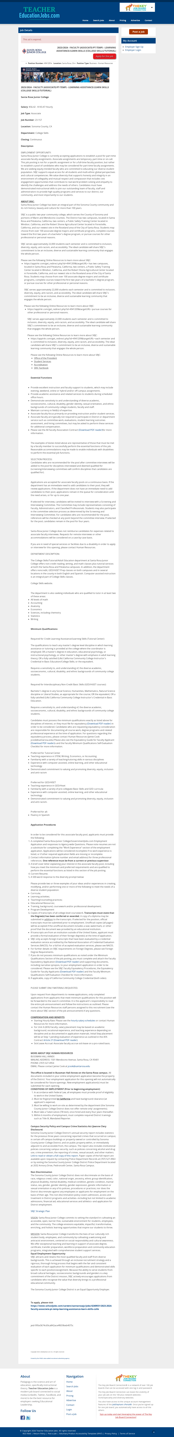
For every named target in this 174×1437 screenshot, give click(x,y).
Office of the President (45, 358)
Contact (148, 20)
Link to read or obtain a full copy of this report (54, 1155)
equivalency (80, 723)
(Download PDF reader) (90, 429)
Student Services (42, 361)
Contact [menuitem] (70, 1404)
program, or (77, 234)
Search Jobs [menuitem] (72, 1386)
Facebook (23, 1418)
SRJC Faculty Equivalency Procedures (77, 968)
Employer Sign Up (134, 46)
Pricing (123, 20)
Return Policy (39, 1433)
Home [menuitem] (69, 1381)
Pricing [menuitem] (69, 1395)
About (112, 20)
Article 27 (48, 1040)
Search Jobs (98, 20)
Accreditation (41, 364)
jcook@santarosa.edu (42, 739)
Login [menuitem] (69, 1409)
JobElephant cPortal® (122, 1404)
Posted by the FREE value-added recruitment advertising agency (50, 1358)
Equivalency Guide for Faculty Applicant (94, 739)
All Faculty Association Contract (62, 429)
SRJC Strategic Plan (40, 1211)
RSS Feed (27, 1433)
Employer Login (133, 50)
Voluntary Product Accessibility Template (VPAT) (80, 1433)
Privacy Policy (111, 1433)
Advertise (135, 20)
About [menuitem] (69, 1391)
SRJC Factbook (41, 367)
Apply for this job (104, 56)
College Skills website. (42, 583)
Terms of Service (127, 1433)
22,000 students (57, 243)
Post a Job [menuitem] (71, 1414)
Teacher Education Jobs (47, 1430)
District (74, 217)
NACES (109, 945)
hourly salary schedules (83, 1020)
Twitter (28, 1418)
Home (85, 20)
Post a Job (139, 31)
